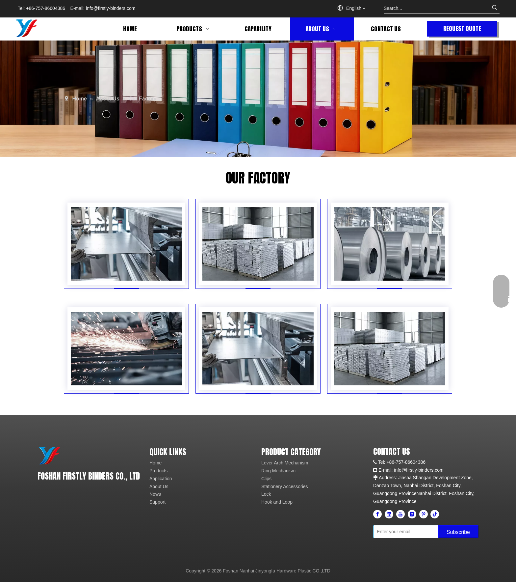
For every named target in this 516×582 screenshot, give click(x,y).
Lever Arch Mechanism (284, 462)
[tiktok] (434, 514)
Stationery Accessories (284, 486)
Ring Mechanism (278, 470)
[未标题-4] (49, 455)
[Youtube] (400, 514)
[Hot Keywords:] (495, 8)
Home (155, 462)
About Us (158, 486)
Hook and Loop (277, 502)
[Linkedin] (389, 514)
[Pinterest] (423, 514)
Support (157, 502)
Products (158, 470)
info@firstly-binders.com (110, 8)
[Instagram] (412, 514)
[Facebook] (377, 514)
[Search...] (437, 8)
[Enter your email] (404, 531)
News (155, 494)
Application (160, 478)
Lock (266, 494)
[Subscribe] (458, 531)
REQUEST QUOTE (462, 28)
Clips (266, 478)
